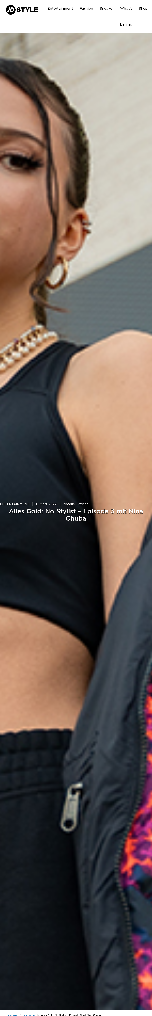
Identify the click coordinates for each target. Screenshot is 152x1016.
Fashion (86, 8)
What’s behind (126, 16)
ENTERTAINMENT (14, 504)
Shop (143, 8)
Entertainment (60, 8)
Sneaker (107, 8)
